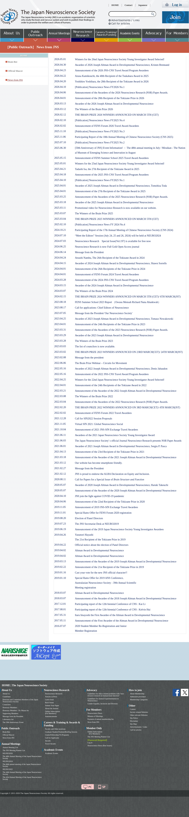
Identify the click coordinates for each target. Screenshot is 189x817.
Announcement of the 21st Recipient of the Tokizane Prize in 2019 (109, 567)
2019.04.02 (60, 550)
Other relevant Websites (139, 715)
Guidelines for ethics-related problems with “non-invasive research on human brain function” (105, 695)
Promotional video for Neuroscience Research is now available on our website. (116, 208)
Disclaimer (134, 721)
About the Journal (51, 708)
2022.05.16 (60, 368)
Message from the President (89, 252)
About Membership (137, 694)
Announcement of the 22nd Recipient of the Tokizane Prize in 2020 (110, 501)
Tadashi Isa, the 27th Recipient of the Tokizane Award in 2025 (107, 169)
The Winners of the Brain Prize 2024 (94, 291)
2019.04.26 (60, 534)
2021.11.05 (60, 424)
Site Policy (134, 718)
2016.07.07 (60, 626)
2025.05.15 (60, 157)
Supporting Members (10, 713)
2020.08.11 (60, 479)
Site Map (133, 724)
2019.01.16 (60, 572)
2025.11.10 (60, 131)
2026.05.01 (60, 59)
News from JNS (8, 738)
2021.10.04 (60, 429)
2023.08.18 (60, 302)
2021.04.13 (60, 451)
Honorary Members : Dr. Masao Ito (16, 710)
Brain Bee (12, 62)
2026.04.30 (60, 64)
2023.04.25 (60, 318)
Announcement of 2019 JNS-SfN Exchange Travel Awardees (106, 507)
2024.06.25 (60, 246)
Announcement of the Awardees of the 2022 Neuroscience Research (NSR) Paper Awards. (121, 402)
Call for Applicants (52, 738)
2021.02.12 (60, 473)
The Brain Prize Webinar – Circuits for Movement (101, 363)
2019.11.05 (60, 507)
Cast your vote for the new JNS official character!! (101, 572)
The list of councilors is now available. (95, 346)
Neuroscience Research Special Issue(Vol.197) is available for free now (113, 241)
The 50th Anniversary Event (13, 722)
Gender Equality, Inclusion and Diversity (102, 704)
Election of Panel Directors (89, 518)
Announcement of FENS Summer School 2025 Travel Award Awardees (112, 158)
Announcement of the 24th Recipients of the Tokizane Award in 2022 (111, 385)
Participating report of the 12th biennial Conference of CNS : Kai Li (110, 604)
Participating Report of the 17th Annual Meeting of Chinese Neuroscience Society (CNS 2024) (124, 230)
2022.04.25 (60, 379)
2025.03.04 (60, 218)
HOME (115, 5)
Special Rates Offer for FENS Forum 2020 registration (103, 512)
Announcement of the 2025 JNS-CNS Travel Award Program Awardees (112, 174)
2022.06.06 (60, 363)
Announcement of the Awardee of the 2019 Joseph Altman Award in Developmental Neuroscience (125, 561)
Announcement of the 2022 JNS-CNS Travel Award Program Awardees (112, 374)
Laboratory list (8, 719)
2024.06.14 (60, 252)
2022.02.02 (60, 412)
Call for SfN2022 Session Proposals (93, 418)
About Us (6, 694)
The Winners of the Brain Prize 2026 (94, 109)
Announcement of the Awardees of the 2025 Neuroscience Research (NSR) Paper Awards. (121, 196)
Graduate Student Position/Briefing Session (61, 732)
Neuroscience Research (53, 694)
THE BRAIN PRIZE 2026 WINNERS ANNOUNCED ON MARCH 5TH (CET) (117, 114)
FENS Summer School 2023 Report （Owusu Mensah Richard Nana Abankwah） (118, 302)
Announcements (51, 716)
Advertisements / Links (138, 727)
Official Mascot (15, 71)
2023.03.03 (60, 346)
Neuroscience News (94, 713)
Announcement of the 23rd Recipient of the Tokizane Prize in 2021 (109, 451)
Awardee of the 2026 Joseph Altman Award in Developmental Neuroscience (114, 103)
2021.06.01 (60, 446)
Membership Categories (139, 700)
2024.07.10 (60, 235)
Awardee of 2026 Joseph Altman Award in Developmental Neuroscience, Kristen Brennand (122, 65)
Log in (89, 743)
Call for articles (135, 730)
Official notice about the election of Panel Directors (101, 545)
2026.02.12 (60, 114)
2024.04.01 (60, 268)
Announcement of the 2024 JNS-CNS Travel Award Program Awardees (112, 280)
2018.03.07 (60, 592)
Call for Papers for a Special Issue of (109, 479)
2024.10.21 (60, 230)
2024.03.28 (60, 279)
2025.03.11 (60, 207)
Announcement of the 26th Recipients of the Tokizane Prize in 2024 (110, 269)
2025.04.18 (60, 174)
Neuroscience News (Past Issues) (99, 746)
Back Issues (49, 703)
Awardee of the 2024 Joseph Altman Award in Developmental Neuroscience (114, 285)
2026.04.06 (60, 92)
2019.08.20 (60, 518)
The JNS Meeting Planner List (14, 750)
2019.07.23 (60, 523)
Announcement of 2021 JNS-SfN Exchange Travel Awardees (106, 429)
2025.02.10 (60, 224)
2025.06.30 (60, 148)
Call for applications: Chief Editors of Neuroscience (102, 307)
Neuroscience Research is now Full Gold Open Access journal (107, 246)
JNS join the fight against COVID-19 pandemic (99, 496)
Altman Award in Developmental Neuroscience (99, 550)
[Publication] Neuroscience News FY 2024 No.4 (100, 224)
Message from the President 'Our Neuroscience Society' (103, 313)
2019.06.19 (60, 529)
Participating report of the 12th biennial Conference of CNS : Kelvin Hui (112, 609)
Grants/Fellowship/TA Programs (57, 735)
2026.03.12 (60, 109)
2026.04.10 (60, 87)
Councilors (7, 705)
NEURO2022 (8, 769)
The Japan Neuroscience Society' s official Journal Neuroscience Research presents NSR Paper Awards (128, 440)
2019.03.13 (60, 561)
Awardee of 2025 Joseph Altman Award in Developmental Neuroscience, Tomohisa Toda (121, 185)
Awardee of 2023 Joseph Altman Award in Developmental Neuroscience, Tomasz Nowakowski (124, 318)
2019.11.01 (60, 512)
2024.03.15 (60, 285)
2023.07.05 (60, 313)
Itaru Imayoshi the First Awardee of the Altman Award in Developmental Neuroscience (120, 615)
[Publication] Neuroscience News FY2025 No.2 (100, 142)
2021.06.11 (60, 435)
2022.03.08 (60, 396)
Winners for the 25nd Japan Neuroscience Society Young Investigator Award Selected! (119, 163)
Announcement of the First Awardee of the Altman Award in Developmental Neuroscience (121, 620)
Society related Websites (139, 712)
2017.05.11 (60, 620)
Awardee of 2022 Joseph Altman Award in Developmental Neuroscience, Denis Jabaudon (121, 368)
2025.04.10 (60, 180)
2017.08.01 (60, 609)
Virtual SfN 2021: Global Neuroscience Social (99, 424)
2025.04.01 (60, 185)
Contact (129, 5)
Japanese (142, 5)
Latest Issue (49, 700)
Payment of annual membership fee (100, 719)
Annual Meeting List (10, 747)
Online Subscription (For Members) (52, 712)
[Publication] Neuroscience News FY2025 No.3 (100, 131)
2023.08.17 (60, 307)
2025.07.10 (60, 142)
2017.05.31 (60, 615)
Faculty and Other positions (55, 729)
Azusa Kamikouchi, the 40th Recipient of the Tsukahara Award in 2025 (112, 76)
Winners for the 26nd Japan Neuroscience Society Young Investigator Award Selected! (119, 59)
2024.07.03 (60, 241)
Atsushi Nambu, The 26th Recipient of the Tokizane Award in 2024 (110, 257)
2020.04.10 (60, 496)
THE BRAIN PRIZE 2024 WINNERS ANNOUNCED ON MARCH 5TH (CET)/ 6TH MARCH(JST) (128, 296)
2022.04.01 (60, 385)
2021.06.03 (60, 440)
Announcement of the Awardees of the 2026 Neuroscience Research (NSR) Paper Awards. (121, 92)
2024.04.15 (60, 263)
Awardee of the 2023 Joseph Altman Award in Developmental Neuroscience (114, 335)
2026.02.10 (60, 120)
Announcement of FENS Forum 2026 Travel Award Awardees (107, 126)
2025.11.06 (60, 136)
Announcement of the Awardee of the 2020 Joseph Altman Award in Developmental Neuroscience (125, 490)
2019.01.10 (60, 578)
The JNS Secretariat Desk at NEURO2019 (97, 523)
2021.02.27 (60, 468)
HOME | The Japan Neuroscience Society (24, 685)
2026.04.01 (60, 98)
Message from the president (89, 357)
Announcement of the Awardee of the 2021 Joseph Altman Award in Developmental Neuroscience (125, 457)
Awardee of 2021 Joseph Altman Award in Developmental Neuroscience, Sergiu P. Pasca (121, 446)
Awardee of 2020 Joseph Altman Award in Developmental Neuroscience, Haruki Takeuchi (121, 485)
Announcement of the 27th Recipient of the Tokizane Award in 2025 (110, 191)
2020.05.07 (60, 485)
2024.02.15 (60, 296)
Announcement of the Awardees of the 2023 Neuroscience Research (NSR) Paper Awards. (121, 329)
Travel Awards (50, 744)
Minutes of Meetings (95, 716)
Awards (48, 741)
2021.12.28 (60, 418)
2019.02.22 (60, 567)
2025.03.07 (60, 213)
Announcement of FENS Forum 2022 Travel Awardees (103, 413)
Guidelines (7, 697)
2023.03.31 (60, 329)
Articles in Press (51, 697)
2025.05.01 (60, 163)
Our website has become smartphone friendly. (98, 463)
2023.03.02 (60, 351)
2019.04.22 (60, 544)
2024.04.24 (60, 257)
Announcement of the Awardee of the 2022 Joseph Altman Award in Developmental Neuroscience (125, 390)
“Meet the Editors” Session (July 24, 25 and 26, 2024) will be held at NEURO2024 (118, 235)
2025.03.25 (60, 196)
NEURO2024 (8, 761)
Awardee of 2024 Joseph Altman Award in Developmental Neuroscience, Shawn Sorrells (121, 263)
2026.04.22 (60, 75)
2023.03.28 (60, 340)
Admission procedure (138, 697)
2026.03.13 (60, 103)
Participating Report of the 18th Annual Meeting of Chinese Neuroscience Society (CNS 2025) (124, 137)
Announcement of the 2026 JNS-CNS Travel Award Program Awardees (112, 70)
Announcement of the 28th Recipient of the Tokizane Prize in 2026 (109, 98)
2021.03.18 (60, 457)
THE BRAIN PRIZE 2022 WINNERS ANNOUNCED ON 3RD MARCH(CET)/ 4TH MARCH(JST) (127, 407)
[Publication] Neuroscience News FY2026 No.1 (100, 87)
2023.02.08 (60, 357)
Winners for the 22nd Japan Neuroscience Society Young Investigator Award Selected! (119, 379)
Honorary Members (10, 708)
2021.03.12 (60, 462)
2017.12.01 (60, 603)
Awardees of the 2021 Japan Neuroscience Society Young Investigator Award (115, 435)
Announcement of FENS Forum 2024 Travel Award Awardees (107, 274)
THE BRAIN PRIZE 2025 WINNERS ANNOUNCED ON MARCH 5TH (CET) (117, 219)
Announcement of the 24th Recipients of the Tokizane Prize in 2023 (110, 324)
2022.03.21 (60, 390)
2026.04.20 (60, 81)
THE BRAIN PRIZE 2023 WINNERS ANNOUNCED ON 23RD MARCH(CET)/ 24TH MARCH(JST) (129, 352)
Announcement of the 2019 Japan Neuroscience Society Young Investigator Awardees (119, 529)
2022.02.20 (60, 407)
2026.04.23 (60, 70)
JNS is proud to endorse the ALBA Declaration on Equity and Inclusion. (112, 474)
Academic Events (51, 753)
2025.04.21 (60, 169)
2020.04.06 (60, 501)
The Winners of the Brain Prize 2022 (94, 396)
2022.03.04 (60, 401)
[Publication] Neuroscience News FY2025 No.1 (100, 180)
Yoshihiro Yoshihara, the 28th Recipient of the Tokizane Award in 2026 (112, 81)
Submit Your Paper (52, 705)
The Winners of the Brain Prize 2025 (94, 213)
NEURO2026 (8, 753)
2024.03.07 (60, 291)
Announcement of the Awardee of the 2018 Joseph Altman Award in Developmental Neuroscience (125, 598)
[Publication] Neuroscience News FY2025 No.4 (100, 120)
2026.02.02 (60, 125)
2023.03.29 (60, 335)
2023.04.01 (60, 324)
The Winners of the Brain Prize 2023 (94, 341)
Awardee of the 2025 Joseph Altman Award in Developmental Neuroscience (114, 202)
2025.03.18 (60, 202)
